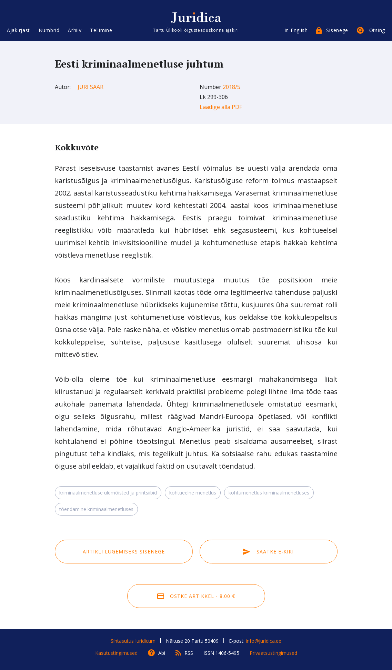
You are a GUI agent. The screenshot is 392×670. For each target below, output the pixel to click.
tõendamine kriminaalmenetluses (96, 509)
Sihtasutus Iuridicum (133, 641)
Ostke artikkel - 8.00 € (196, 596)
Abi (161, 653)
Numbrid (49, 30)
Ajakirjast (18, 30)
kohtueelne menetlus (192, 492)
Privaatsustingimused (273, 653)
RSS (188, 653)
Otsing (377, 30)
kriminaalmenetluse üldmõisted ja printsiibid (108, 492)
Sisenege (337, 30)
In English (296, 30)
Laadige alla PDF (221, 107)
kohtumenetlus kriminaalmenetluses (269, 492)
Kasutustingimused (116, 653)
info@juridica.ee (263, 641)
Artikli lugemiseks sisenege (124, 551)
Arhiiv (74, 30)
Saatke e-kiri (268, 551)
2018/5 (231, 87)
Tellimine (101, 30)
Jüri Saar (90, 87)
